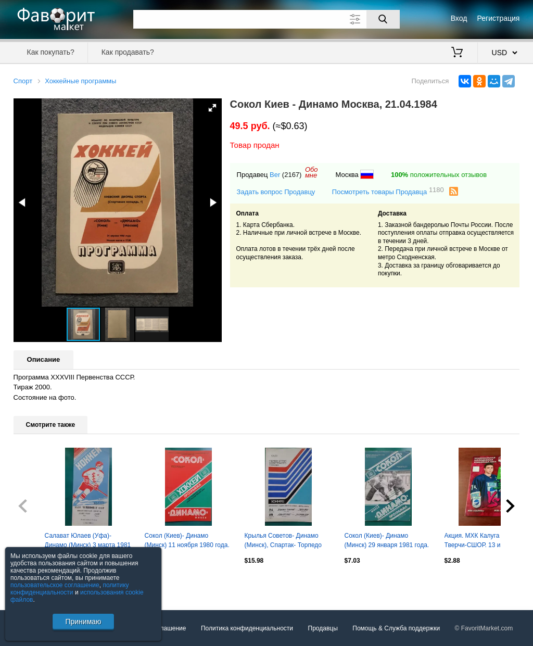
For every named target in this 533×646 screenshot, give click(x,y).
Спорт (23, 81)
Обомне (311, 172)
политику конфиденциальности (69, 588)
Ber (275, 175)
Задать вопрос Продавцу (276, 192)
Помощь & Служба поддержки (396, 628)
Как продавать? (127, 52)
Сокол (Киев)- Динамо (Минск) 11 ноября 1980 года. (187, 540)
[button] (212, 107)
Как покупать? (50, 52)
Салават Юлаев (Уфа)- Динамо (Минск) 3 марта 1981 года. (88, 541)
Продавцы (323, 628)
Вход (459, 18)
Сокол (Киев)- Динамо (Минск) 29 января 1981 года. (387, 540)
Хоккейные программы (80, 81)
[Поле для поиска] (266, 19)
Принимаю (83, 621)
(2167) (292, 175)
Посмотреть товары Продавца (388, 191)
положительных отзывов (439, 175)
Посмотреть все (36, 582)
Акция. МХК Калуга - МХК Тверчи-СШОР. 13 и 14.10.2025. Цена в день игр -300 (485, 541)
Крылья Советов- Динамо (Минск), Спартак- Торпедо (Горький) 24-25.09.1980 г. (283, 541)
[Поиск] (383, 19)
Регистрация (498, 18)
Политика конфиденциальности (247, 628)
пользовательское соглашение (54, 585)
